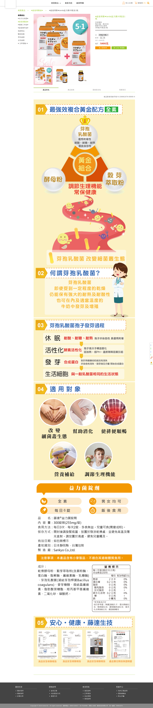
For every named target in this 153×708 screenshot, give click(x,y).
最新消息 (68, 3)
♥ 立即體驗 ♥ (23, 43)
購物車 (140, 3)
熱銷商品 (21, 31)
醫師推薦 (21, 34)
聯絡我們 (20, 693)
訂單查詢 (88, 693)
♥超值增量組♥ (37, 10)
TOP (151, 363)
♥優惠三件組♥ (23, 25)
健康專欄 (80, 3)
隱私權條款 (122, 693)
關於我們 (20, 691)
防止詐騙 (121, 696)
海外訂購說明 (123, 691)
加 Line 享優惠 (119, 48)
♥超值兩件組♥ (23, 28)
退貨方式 (54, 696)
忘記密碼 (88, 696)
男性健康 (21, 37)
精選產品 (21, 10)
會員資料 (88, 691)
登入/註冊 (127, 3)
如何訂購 (54, 691)
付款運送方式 (55, 693)
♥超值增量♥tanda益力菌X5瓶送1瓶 (63, 10)
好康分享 (20, 696)
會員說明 (88, 699)
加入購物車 (103, 48)
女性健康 (21, 40)
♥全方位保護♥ (23, 18)
